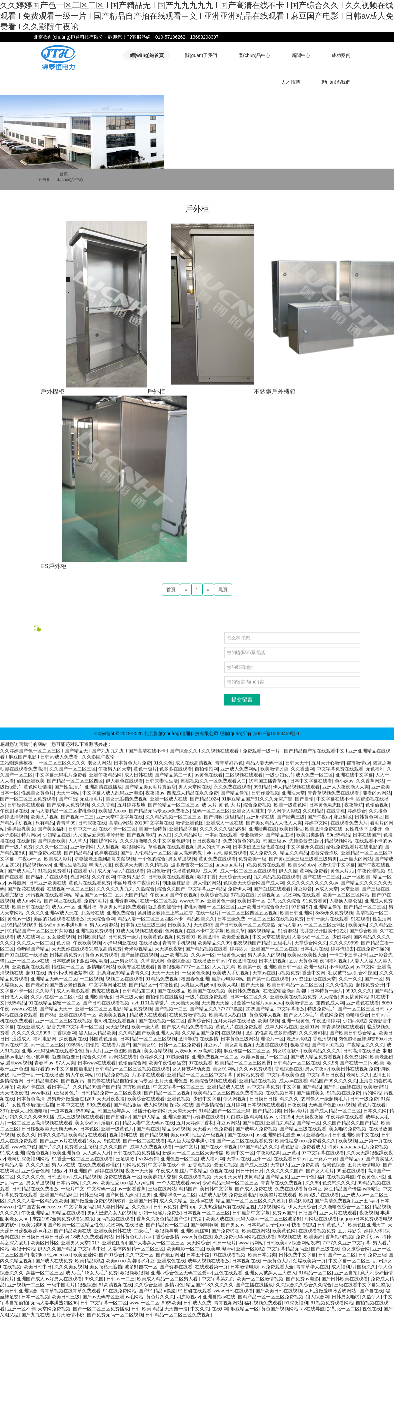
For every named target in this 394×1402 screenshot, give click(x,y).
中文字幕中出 (92, 1248)
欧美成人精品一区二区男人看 (168, 1278)
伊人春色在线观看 (124, 780)
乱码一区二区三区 (211, 810)
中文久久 (199, 1308)
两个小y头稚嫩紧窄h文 (71, 972)
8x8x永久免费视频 (334, 912)
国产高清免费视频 (333, 1200)
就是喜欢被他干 (164, 906)
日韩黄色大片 (331, 1224)
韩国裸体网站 (103, 840)
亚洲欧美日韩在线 (112, 1230)
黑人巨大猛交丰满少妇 (190, 1140)
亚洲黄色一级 (221, 900)
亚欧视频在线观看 (30, 966)
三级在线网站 (162, 1188)
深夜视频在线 (73, 1038)
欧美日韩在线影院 (30, 906)
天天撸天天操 (215, 1002)
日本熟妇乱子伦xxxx (268, 1224)
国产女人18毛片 (300, 1014)
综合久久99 (94, 1056)
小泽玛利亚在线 (119, 942)
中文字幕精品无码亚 (288, 1248)
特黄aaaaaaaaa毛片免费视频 (358, 1146)
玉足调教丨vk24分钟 (137, 1158)
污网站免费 (134, 1164)
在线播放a (149, 942)
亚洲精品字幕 (183, 828)
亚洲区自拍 (346, 1272)
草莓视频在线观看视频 (171, 846)
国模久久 (366, 1266)
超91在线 (35, 972)
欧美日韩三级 (66, 1296)
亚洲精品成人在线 (225, 1086)
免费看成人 (313, 1146)
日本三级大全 (129, 996)
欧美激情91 (375, 1086)
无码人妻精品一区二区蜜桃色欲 (63, 810)
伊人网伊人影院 (283, 810)
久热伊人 (371, 1296)
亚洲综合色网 (35, 1170)
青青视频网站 (228, 1302)
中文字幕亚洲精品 (206, 888)
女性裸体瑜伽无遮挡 (33, 1104)
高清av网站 (120, 822)
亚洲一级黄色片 (117, 1128)
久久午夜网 (103, 876)
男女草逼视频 (182, 858)
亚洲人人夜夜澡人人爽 (345, 786)
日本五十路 (198, 1254)
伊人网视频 (235, 1098)
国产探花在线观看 (26, 888)
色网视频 (174, 930)
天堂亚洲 (350, 888)
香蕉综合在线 (289, 1068)
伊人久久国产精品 (56, 1248)
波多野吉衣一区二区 (192, 864)
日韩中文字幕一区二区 (103, 1302)
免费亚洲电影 (243, 1194)
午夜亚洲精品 (35, 1212)
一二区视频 (91, 978)
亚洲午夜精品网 (105, 774)
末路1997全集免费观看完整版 (63, 1218)
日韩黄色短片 (130, 1236)
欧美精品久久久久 (322, 1050)
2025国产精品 (259, 1008)
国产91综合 (111, 1254)
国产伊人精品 (146, 1116)
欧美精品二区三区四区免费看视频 (228, 1092)
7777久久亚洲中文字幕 (346, 1242)
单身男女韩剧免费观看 (122, 906)
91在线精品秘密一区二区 (54, 1002)
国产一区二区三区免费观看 (28, 798)
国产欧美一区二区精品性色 (76, 1224)
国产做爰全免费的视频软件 (98, 1200)
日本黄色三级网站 (239, 1038)
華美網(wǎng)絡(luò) (55, 702)
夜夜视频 (368, 1212)
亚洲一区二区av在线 (28, 960)
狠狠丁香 (206, 876)
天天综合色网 (101, 918)
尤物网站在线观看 (301, 894)
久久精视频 (156, 864)
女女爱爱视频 (61, 936)
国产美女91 (144, 1044)
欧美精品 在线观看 (87, 1134)
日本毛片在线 (314, 948)
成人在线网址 (31, 936)
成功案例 (341, 55)
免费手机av (367, 1236)
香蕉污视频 (324, 1038)
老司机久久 (358, 1074)
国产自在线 (371, 1290)
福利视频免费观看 (263, 1302)
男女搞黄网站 (354, 996)
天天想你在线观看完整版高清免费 (87, 948)
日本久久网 (375, 1110)
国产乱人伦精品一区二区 (146, 852)
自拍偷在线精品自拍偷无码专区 (119, 1080)
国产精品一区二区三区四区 (75, 780)
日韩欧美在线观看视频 (171, 876)
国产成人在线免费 (54, 1260)
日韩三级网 (91, 1194)
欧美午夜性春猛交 (167, 1062)
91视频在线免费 (343, 1092)
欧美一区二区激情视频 (260, 1278)
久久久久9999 (343, 942)
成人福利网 (212, 1158)
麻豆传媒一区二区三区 (247, 1050)
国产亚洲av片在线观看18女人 (70, 1140)
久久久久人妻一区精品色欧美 (37, 1200)
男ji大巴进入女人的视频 (111, 1212)
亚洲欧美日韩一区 (282, 966)
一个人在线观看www (178, 1182)
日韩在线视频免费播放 (136, 1152)
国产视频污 (72, 1080)
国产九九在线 (35, 1314)
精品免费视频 (138, 1008)
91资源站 (287, 930)
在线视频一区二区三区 (70, 888)
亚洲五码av (366, 1200)
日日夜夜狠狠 (206, 840)
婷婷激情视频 (14, 816)
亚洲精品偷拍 (328, 906)
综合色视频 (38, 1152)
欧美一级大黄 (145, 1026)
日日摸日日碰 (263, 1098)
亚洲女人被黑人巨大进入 (270, 1272)
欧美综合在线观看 (146, 1098)
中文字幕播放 (291, 1008)
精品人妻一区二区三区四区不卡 (151, 918)
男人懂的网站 (207, 882)
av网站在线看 (123, 1056)
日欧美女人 (179, 924)
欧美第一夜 (249, 966)
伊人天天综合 (302, 1206)
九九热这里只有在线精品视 (227, 1206)
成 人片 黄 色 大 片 (221, 804)
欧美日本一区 (251, 900)
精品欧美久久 (201, 918)
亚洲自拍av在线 (219, 1296)
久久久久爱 (37, 1164)
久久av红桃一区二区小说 (56, 996)
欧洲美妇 (313, 1236)
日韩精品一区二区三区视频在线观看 (132, 1068)
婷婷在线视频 (109, 1170)
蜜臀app (187, 1206)
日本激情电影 (244, 1266)
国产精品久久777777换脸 (216, 1008)
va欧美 (377, 1062)
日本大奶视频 (273, 960)
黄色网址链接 (38, 786)
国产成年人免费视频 (68, 804)
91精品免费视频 (162, 978)
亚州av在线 (202, 1200)
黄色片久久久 (160, 1296)
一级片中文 (72, 1188)
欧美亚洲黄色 (66, 1152)
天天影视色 (117, 1026)
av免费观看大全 (277, 1266)
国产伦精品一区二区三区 (173, 804)
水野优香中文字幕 (336, 864)
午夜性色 (168, 984)
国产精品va (351, 1158)
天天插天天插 (185, 1002)
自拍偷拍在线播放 (164, 996)
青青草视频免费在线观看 (334, 792)
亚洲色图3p (114, 1242)
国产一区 (373, 978)
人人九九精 (223, 966)
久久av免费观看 (255, 1068)
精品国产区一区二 (93, 894)
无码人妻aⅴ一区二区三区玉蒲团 (312, 924)
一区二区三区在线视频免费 (276, 918)
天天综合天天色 (234, 876)
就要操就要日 (66, 1056)
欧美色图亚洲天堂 (366, 1224)
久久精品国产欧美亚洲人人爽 (148, 1032)
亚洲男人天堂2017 (80, 1242)
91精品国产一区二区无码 (225, 1110)
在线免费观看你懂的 (99, 1164)
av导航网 (16, 882)
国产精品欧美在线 (72, 1230)
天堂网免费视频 (54, 1308)
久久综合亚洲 (148, 1284)
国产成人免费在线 (253, 1188)
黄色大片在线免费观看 (239, 1026)
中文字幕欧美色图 (285, 1074)
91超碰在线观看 (194, 1290)
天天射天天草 (228, 1176)
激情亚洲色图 (190, 822)
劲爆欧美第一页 (309, 1260)
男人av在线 (63, 1164)
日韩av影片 (295, 1110)
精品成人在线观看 (148, 1014)
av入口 (164, 834)
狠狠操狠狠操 (134, 1272)
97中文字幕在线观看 (322, 1152)
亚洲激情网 (82, 846)
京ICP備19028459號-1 (276, 733)
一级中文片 (186, 1146)
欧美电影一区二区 (185, 1248)
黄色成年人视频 (265, 1014)
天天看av (202, 1128)
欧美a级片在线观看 (319, 1194)
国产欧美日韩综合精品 (353, 1032)
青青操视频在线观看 (343, 1026)
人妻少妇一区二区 (310, 936)
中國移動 (43, 714)
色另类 (63, 942)
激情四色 (174, 1284)
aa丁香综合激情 (163, 1236)
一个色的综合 (152, 858)
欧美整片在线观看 (278, 1194)
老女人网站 (99, 762)
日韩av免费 (165, 1206)
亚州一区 (261, 1158)
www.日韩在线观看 (233, 1290)
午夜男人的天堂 (114, 768)
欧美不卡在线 (31, 1086)
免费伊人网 (239, 888)
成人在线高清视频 (194, 762)
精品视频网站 (338, 840)
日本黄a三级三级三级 (143, 924)
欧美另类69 (33, 1224)
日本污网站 (68, 1182)
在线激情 (209, 1038)
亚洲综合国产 (177, 1116)
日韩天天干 (297, 762)
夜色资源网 (356, 1056)
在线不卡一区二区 (117, 828)
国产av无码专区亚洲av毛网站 (113, 1296)
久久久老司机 (313, 1032)
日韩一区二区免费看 (180, 1044)
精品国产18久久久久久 (209, 1284)
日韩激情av (59, 1176)
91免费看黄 (315, 900)
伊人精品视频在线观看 (296, 786)
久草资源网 (152, 960)
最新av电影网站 (228, 978)
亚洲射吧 (87, 906)
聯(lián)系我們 (335, 82)
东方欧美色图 (137, 1086)
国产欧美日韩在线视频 (278, 1290)
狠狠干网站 (23, 1248)
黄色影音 (290, 1146)
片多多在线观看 (148, 1074)
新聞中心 (301, 55)
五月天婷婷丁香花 (195, 1122)
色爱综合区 (178, 960)
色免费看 (223, 1128)
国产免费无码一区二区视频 (115, 1314)
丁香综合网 (64, 1032)
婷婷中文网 (316, 822)
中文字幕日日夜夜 (325, 1074)
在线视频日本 (280, 1092)
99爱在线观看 (350, 1170)
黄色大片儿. (342, 870)
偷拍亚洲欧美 (31, 780)
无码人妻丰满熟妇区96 (54, 1302)
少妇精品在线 (57, 834)
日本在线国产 (367, 834)
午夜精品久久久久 (365, 1044)
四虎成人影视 (212, 1194)
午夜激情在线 (242, 960)
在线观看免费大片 (349, 822)
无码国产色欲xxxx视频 (331, 1104)
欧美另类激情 (310, 834)
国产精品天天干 (56, 1008)
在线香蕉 (335, 810)
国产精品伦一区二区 (167, 1224)
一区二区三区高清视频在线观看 (40, 1122)
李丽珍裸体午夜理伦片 (136, 882)
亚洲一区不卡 (21, 1308)
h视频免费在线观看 (265, 864)
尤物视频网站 (271, 1206)
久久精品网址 (188, 834)
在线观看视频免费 (317, 1230)
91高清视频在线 (115, 1284)
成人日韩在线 (138, 774)
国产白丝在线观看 (272, 888)
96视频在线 (290, 1236)
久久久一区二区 (51, 846)
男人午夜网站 (80, 1074)
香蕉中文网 (313, 972)
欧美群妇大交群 (159, 1176)
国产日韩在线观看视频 (106, 1002)
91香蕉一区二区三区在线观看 (82, 1158)
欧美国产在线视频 (206, 990)
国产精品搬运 (127, 1104)
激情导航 (187, 1038)
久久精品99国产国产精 (96, 1086)
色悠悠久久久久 (338, 1182)
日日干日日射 (250, 1170)
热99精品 (85, 1110)
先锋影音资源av (305, 840)
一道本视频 (62, 1110)
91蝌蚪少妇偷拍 (83, 1044)
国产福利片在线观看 (47, 876)
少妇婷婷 (341, 936)
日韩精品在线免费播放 (35, 1188)
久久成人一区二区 (35, 942)
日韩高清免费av (66, 954)
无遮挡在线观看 (271, 1044)
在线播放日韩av (209, 960)
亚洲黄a (290, 1152)
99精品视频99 (21, 924)
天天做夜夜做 (14, 1092)
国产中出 (68, 798)
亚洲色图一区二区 (179, 1158)
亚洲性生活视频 (70, 864)
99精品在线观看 (68, 1212)
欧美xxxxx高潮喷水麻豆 (130, 1260)
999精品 (262, 786)
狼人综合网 (317, 1296)
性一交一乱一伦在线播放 (37, 1074)
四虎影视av (188, 1296)
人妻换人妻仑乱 (345, 900)
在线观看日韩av (290, 1158)
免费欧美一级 (252, 858)
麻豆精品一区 (245, 1308)
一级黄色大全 (231, 954)
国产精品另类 (267, 1110)
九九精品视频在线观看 (276, 876)
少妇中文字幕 (207, 1098)
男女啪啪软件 (287, 1050)
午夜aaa (158, 894)
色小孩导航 (37, 1056)
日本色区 (89, 1128)
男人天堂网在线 (194, 786)
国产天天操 (252, 984)
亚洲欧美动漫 (99, 996)
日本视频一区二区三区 (206, 1212)
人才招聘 (290, 82)
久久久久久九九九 (115, 888)
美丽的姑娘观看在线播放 (59, 918)
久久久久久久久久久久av (312, 882)
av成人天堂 (326, 888)
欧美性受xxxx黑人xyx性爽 (127, 1182)
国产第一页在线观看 (268, 978)
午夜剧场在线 (14, 810)
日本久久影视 (52, 1134)
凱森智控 (43, 696)
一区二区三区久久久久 (62, 762)
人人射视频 (108, 846)
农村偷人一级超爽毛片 (324, 1098)
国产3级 (48, 1014)
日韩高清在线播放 (361, 1050)
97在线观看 (201, 1062)
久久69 (312, 1182)
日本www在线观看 (97, 1062)
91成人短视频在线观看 (139, 930)
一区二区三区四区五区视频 (250, 912)
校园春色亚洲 (195, 978)
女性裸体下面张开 (363, 828)
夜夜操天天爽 (129, 864)
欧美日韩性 (291, 828)
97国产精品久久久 (259, 1146)
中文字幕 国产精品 (301, 1086)
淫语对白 (110, 1122)
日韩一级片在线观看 (327, 918)
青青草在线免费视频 (282, 1182)
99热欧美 (171, 1302)
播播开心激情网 (149, 1110)
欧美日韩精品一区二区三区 (295, 984)
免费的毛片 (95, 900)
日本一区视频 (35, 1296)
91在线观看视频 (229, 1254)
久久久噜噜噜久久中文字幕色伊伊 (155, 840)
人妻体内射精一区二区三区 (136, 1248)
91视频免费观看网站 (332, 1302)
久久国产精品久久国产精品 (351, 1122)
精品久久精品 (294, 852)
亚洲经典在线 (263, 828)
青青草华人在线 (312, 1266)
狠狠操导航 (166, 1230)
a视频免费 (289, 972)
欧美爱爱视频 (236, 936)
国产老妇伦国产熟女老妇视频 (56, 984)
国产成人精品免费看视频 (187, 1026)
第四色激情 (158, 870)
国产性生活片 (68, 786)
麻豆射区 (342, 816)
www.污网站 (250, 1242)
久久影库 (44, 990)
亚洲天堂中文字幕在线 (119, 816)
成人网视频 (155, 1104)
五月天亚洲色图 (171, 1080)
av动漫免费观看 (230, 852)
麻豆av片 (212, 1044)
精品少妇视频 (176, 1128)
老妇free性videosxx (51, 1254)
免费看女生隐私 (80, 1146)
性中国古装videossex (39, 1206)
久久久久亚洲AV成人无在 (52, 912)
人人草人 (77, 840)
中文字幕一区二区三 (349, 1260)
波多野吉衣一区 (141, 1266)
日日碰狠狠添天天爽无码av (49, 1128)
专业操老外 (251, 834)
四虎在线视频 (106, 990)
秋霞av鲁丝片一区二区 (264, 1056)
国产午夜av (319, 816)
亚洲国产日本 (143, 1200)
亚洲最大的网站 (355, 858)
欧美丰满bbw (220, 1248)
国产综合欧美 (52, 840)
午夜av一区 (29, 858)
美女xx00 (180, 1134)
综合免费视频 (257, 804)
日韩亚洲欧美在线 (47, 882)
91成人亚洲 (12, 1152)
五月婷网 (235, 1104)
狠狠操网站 (133, 846)
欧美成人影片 (58, 858)
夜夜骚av (154, 792)
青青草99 (66, 822)
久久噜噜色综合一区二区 (344, 1206)
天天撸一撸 (176, 1308)
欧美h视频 (268, 1020)
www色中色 (24, 1146)
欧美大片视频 (45, 816)
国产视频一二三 (77, 816)
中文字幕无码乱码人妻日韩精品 (96, 1206)
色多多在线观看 (175, 768)
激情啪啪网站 (101, 966)
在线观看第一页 (211, 1266)
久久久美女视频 (70, 1266)
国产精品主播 (280, 834)
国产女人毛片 (320, 1170)
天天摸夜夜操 (309, 1116)
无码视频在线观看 (115, 1218)
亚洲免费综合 (121, 912)
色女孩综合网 (356, 1248)
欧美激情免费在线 (323, 828)
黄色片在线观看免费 (90, 882)
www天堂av (192, 900)
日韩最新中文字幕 (251, 1212)
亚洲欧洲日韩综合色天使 (263, 906)
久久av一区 (203, 954)
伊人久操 (288, 870)
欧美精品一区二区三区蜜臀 (243, 1062)
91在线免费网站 (119, 1290)
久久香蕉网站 (370, 780)
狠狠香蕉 (299, 1044)
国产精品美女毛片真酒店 (150, 786)
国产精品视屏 (154, 1134)
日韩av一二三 (120, 1278)
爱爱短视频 (225, 1164)
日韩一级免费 (364, 1098)
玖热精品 (16, 1002)
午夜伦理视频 (371, 870)
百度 (38, 690)
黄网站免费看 (314, 870)
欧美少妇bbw (301, 864)
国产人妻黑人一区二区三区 (156, 1242)
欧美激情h (208, 936)
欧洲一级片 (315, 966)
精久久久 (289, 1098)
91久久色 (163, 762)
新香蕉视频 (199, 1164)
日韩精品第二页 (138, 990)
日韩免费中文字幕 (297, 1254)
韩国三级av (274, 840)
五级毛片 (282, 942)
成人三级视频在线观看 (80, 1116)
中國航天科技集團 (52, 708)
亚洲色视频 (178, 1098)
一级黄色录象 (196, 972)
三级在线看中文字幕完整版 (362, 1284)
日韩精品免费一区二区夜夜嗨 (111, 1092)
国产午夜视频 (184, 894)
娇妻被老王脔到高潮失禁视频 (104, 858)
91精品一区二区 (315, 1272)
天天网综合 (198, 1242)
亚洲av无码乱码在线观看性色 (52, 1050)
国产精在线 (148, 1128)
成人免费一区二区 (314, 774)
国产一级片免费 (16, 846)
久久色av (141, 1206)
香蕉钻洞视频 (339, 1236)
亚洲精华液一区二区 (175, 1194)
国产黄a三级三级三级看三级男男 (303, 858)
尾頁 (223, 589)
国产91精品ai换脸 (157, 1290)
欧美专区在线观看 (136, 966)
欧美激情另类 (274, 768)
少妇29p (284, 1116)
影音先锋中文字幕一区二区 (75, 1026)
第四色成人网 (330, 1002)
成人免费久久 (263, 852)
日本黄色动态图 (325, 804)
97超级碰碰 (177, 1056)
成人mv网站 (29, 900)
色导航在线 (106, 852)
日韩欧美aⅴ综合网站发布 (293, 1242)
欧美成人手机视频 (231, 972)
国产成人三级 (254, 1164)
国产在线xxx (240, 1134)
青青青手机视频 (178, 942)
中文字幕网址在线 (107, 984)
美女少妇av (87, 1122)
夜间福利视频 (334, 960)
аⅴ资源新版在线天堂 (314, 978)
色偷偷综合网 (132, 1062)
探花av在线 (181, 1104)
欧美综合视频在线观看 (213, 1080)
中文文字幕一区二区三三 (178, 1086)
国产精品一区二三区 (365, 906)
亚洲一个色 (303, 1176)
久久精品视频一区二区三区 (173, 816)
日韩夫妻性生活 (161, 780)
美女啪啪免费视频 (347, 1128)
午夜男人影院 (131, 876)
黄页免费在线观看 (217, 858)
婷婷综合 (356, 810)
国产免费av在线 (44, 852)
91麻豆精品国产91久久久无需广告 (256, 798)
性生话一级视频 (208, 1134)
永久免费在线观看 (232, 786)
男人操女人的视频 (266, 954)
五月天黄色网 (303, 960)
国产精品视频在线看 (206, 948)
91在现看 (360, 918)
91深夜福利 (296, 1302)
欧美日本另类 (262, 1254)
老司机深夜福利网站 (28, 1158)
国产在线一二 (354, 1062)
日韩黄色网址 (369, 816)
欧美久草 (235, 930)
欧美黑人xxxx (112, 810)
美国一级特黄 (153, 828)
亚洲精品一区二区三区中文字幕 (200, 1074)
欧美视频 (347, 1140)
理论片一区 (272, 1038)
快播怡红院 (303, 1224)
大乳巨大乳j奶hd (198, 984)
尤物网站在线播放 (124, 1224)
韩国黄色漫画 (103, 1038)
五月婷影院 (349, 1230)
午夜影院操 (268, 1152)
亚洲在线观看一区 (77, 1014)
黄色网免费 (331, 1014)
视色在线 (371, 1308)
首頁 (64, 174)
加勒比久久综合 (284, 900)
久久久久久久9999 (31, 1032)
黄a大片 (93, 1050)
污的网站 (372, 1092)
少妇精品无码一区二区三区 (230, 1182)
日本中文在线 (70, 1104)
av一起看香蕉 (131, 1188)
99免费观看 (99, 1104)
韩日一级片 (224, 1242)
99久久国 (94, 1278)
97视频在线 (243, 894)
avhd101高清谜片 (150, 1002)
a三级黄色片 (65, 1092)
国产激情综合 (210, 1104)
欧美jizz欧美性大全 (307, 954)
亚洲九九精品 (280, 1122)
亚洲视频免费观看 (94, 930)
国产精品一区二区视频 (167, 1092)
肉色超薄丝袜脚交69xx (362, 1038)
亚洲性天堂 (293, 792)
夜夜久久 (26, 1134)
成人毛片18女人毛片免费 (92, 1272)
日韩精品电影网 (42, 1080)
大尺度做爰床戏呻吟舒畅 (98, 834)
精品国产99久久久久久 (333, 1080)
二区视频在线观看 (244, 774)
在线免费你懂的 (372, 948)
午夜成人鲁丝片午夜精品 (181, 1170)
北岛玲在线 (92, 912)
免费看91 (186, 936)
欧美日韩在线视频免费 (354, 1068)
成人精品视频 (87, 1176)
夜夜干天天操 (139, 1170)
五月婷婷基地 (131, 804)
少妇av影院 (354, 1020)
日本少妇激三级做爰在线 (258, 846)
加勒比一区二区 (343, 1308)
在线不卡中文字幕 (205, 930)
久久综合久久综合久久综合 (304, 1284)
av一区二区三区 (47, 1044)
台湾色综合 (333, 1164)
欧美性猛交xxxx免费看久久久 (305, 1140)
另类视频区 (268, 894)
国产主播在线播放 (254, 1284)
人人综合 (328, 996)
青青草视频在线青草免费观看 (70, 1290)
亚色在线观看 (228, 1272)
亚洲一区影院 (250, 1248)
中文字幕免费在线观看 (340, 768)
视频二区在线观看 (124, 978)
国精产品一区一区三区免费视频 (270, 1296)
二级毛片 (143, 1230)
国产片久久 (50, 1146)
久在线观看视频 (195, 1176)
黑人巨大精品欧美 (97, 1032)
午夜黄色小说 (371, 1176)
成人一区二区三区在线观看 (248, 870)
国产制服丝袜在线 (342, 1086)
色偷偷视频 (377, 804)
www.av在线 (24, 1008)
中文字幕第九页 (218, 1278)
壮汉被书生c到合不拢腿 (352, 972)
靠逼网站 (79, 876)
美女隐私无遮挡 (105, 1266)
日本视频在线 (246, 1260)
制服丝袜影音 (176, 882)
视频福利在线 (123, 1134)
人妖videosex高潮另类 (198, 1050)
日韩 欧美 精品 (146, 1308)
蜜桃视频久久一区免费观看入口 (213, 780)
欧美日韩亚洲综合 (18, 1290)
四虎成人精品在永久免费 (192, 792)
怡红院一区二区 (68, 966)
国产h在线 (253, 1122)
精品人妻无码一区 (264, 762)
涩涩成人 (21, 1038)
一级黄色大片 (277, 1260)
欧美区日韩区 (45, 1242)
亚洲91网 (309, 1026)
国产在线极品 (171, 990)
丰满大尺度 (100, 864)
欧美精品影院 (89, 1260)
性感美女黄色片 (37, 792)
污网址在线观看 (320, 1218)
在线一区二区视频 (158, 900)
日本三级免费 (231, 918)
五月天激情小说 (68, 1314)
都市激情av (358, 762)
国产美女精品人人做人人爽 (274, 822)
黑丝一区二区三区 (44, 1272)
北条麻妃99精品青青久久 (123, 972)
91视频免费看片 (54, 870)
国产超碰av (118, 1116)
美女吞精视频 (158, 1050)
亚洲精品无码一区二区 (54, 978)
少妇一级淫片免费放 (160, 1212)
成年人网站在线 (281, 1026)
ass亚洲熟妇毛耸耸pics (279, 1134)
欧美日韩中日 (38, 1266)
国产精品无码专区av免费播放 (159, 810)
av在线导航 (313, 1308)
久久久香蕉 (103, 804)
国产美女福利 (52, 828)
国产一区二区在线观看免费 (245, 1140)
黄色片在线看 (372, 1104)
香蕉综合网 (199, 1020)
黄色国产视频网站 (279, 1308)
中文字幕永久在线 (305, 846)
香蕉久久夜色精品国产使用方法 (169, 1218)
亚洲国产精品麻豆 (58, 1194)
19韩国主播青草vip (267, 780)
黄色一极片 (145, 768)
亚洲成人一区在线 (224, 822)
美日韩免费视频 (244, 990)
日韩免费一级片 (124, 936)
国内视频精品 (261, 930)
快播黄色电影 (186, 870)
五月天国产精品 (131, 894)
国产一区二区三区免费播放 (101, 1308)
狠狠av (59, 1170)
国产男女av (233, 1224)
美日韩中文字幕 (216, 1188)
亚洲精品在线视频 (257, 1080)
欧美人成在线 (220, 1218)
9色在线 (112, 1140)
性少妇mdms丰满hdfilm (63, 924)
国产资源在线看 (176, 1266)
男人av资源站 (104, 924)
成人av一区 (63, 906)
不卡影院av (341, 966)
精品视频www (36, 864)
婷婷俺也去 (342, 948)
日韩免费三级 (372, 1254)
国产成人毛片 (21, 870)
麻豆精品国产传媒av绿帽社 (352, 1188)
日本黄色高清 (31, 1098)
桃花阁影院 (300, 1200)
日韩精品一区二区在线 (296, 1062)
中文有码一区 (101, 1188)
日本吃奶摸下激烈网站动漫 (80, 960)
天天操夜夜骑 (169, 948)
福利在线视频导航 (336, 1176)
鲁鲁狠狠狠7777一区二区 (183, 966)
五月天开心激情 (327, 762)
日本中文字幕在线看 (311, 780)
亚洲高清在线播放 (103, 786)
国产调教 (213, 816)
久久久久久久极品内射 (223, 828)
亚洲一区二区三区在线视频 (63, 1020)
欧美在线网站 (256, 1230)
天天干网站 (68, 792)
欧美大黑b (228, 984)
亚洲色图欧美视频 (123, 1050)
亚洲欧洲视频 (174, 954)
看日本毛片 (58, 1086)
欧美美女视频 (113, 1014)
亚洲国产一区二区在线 (274, 948)
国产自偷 (304, 798)
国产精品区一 (143, 984)
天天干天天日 (165, 972)
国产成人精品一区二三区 (335, 1110)
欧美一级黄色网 (290, 804)
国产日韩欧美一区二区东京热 (245, 924)
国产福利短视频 (328, 1044)
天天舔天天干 (182, 1110)
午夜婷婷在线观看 (344, 1116)
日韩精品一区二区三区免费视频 (178, 1314)
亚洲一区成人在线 (168, 798)
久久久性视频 (339, 984)
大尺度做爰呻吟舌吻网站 (331, 1290)
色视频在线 (221, 1170)
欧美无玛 (357, 924)
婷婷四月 (239, 948)
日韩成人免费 (197, 1302)
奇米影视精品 (138, 948)
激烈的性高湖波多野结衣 (271, 1032)
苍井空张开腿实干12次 (323, 930)
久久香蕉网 (302, 768)
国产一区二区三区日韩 (361, 1008)
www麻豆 (40, 1092)
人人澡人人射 (97, 1152)
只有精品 (44, 822)
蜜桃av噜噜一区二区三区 (209, 906)
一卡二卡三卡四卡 (348, 954)
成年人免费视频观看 (151, 1146)
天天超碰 (202, 924)
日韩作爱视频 (265, 792)
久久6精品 (313, 810)
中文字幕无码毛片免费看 (61, 774)
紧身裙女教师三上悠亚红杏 (165, 912)
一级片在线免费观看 (206, 996)
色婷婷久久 (151, 1056)
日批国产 (307, 1212)
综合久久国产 (171, 888)
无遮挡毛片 (91, 798)
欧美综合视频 (214, 894)
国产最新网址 (170, 1254)
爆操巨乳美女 (21, 828)
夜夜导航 (353, 804)
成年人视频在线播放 (209, 1260)
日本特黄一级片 (326, 990)
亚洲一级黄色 (296, 1020)
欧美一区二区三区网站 (346, 894)
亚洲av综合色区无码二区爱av (181, 1272)
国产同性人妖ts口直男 (128, 1194)
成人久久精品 (173, 1200)
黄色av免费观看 (101, 954)
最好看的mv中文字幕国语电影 (62, 1068)
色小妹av (344, 780)
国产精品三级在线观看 (303, 1128)
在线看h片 (84, 870)
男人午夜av (317, 1068)
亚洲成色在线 (171, 1260)
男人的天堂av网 (213, 846)
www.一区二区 (144, 1302)
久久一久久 (350, 978)
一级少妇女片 (279, 774)
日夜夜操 (296, 1104)
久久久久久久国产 (284, 1170)
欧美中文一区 (240, 1152)
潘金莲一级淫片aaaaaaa (257, 1002)
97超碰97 (301, 906)
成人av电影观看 (72, 990)
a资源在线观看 (208, 1116)
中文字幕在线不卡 (335, 798)
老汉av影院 (298, 1038)
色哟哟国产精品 (33, 948)
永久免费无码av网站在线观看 (244, 1236)
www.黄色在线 (197, 1236)
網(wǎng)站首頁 (147, 55)
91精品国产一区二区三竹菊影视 (40, 930)
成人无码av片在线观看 (120, 870)
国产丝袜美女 (310, 1092)
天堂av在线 (264, 972)
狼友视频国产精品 (252, 942)
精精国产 (188, 1188)
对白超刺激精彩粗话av (249, 1116)
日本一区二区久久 (248, 996)
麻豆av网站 (228, 1122)
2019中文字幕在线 (154, 822)
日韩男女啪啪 (346, 1296)
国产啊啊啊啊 (204, 1224)
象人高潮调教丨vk (192, 852)
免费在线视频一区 (122, 1176)
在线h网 (220, 1308)
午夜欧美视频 (87, 942)
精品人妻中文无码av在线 (148, 1122)
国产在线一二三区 (321, 876)
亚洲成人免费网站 (239, 768)
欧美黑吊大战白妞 (227, 1014)
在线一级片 (207, 912)
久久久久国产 (113, 1146)
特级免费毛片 (321, 1008)
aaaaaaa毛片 (229, 864)
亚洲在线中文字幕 (354, 774)
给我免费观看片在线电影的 (354, 846)
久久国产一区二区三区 (72, 768)
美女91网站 (225, 1068)
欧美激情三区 (299, 1002)
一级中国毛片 (61, 1284)
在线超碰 (26, 840)
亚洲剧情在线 (260, 816)
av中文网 (365, 966)
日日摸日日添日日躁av (44, 1236)
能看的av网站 (377, 792)
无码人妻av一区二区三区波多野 (269, 1218)
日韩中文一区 (82, 828)
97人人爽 (65, 1062)
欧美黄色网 (284, 1230)
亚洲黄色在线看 (362, 1002)
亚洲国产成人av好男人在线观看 (49, 1278)
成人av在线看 (293, 1080)
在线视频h (232, 1032)
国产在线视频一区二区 (161, 1020)
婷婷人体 (373, 1230)
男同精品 (253, 1176)
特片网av (30, 834)
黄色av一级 (19, 918)
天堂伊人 (279, 1164)
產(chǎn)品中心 (254, 55)
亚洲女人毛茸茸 (248, 810)
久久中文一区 (139, 1254)
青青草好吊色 (229, 762)
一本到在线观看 (221, 834)
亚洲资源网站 (124, 900)
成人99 (210, 870)
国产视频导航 (141, 834)
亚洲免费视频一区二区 (215, 1056)
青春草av (43, 1062)
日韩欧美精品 (92, 936)
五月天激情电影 (364, 1164)
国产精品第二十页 (173, 774)
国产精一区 (308, 1122)
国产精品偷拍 (235, 792)
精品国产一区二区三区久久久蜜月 (251, 1200)
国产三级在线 (325, 1248)
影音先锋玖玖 (324, 852)
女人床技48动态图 (191, 1068)
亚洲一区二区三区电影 (98, 1008)
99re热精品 (338, 834)
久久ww (90, 1182)
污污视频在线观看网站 (49, 894)
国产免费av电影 (302, 1278)
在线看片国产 (116, 1044)
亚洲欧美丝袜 (195, 1230)
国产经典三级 (291, 816)
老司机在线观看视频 (115, 1020)
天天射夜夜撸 (111, 1098)
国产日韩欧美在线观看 (344, 1278)
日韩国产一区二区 (337, 1254)
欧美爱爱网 (85, 1254)
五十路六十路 (323, 1158)
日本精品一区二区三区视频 (148, 1038)
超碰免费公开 (370, 984)
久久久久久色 (31, 1176)
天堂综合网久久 (310, 942)
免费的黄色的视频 (241, 840)
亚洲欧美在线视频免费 (293, 996)
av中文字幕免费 (263, 1086)
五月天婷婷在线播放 (234, 1020)
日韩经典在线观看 (26, 804)
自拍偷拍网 (206, 768)
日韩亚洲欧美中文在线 (355, 1134)
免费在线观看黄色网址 (298, 1188)
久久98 (330, 1062)
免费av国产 (284, 1212)
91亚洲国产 (80, 1170)
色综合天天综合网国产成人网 (253, 882)
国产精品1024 (204, 798)
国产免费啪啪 (225, 1230)
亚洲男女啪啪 (124, 960)
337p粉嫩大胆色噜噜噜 (24, 1110)
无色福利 (375, 768)
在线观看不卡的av (373, 840)
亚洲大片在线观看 (338, 1212)
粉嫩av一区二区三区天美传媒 (192, 1152)
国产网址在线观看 (62, 900)
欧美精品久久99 (214, 942)
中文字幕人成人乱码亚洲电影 (112, 792)
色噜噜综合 (357, 1014)
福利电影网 (44, 1038)
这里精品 (234, 816)
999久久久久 (358, 990)
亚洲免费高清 (305, 1164)
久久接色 (378, 810)
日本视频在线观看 (266, 1104)
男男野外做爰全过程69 (70, 1098)
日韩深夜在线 (92, 822)
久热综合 (145, 888)
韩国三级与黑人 (114, 1110)
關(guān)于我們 (201, 55)
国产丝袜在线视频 (139, 954)
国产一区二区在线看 (144, 1140)
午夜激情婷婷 (326, 1020)
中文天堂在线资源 (271, 936)
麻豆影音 (302, 888)
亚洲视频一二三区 (26, 1284)
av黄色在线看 (209, 774)
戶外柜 (45, 179)
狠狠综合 (87, 1284)
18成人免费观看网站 (92, 1236)
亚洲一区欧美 (356, 876)
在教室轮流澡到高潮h (285, 990)
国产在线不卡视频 (219, 1146)
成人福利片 (343, 1266)
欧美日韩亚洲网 (296, 912)
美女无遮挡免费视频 (127, 798)
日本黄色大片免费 (132, 762)
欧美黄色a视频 (158, 936)
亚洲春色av (318, 1134)
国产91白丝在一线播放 (23, 954)
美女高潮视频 (239, 1044)
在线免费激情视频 (187, 1014)
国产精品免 (277, 1176)
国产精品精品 (78, 852)
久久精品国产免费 (200, 1032)
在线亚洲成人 (31, 1026)
